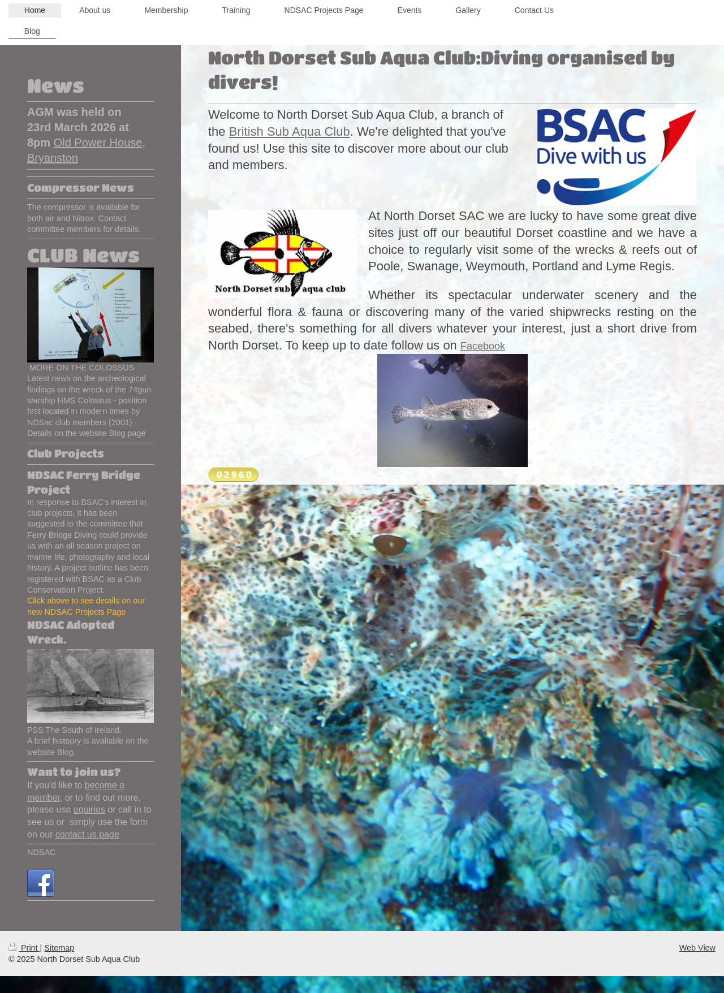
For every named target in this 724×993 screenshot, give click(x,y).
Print (24, 947)
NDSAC (41, 852)
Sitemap (59, 947)
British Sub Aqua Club (289, 131)
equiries (89, 809)
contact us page (87, 834)
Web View (697, 947)
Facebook (482, 346)
